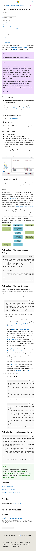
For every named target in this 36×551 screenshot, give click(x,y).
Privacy (4, 544)
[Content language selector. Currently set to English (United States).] (9, 535)
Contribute (27, 542)
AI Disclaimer (6, 542)
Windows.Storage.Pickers (19, 83)
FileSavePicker (6, 92)
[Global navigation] (1, 2)
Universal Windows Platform (17, 5)
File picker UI (6, 25)
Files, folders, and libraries (8, 489)
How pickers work (7, 26)
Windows (7, 5)
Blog (21, 542)
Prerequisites (6, 23)
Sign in (33, 2)
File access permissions (12, 118)
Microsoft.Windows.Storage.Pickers (14, 68)
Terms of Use (26, 544)
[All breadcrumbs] (3, 5)
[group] (18, 270)
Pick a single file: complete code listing (11, 28)
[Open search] (29, 2)
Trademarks (5, 546)
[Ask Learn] (30, 5)
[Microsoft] (18, 2)
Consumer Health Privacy (14, 544)
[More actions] (33, 5)
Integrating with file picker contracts (24, 206)
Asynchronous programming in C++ (15, 112)
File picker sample (24, 57)
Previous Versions (14, 542)
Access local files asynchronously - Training (12, 518)
